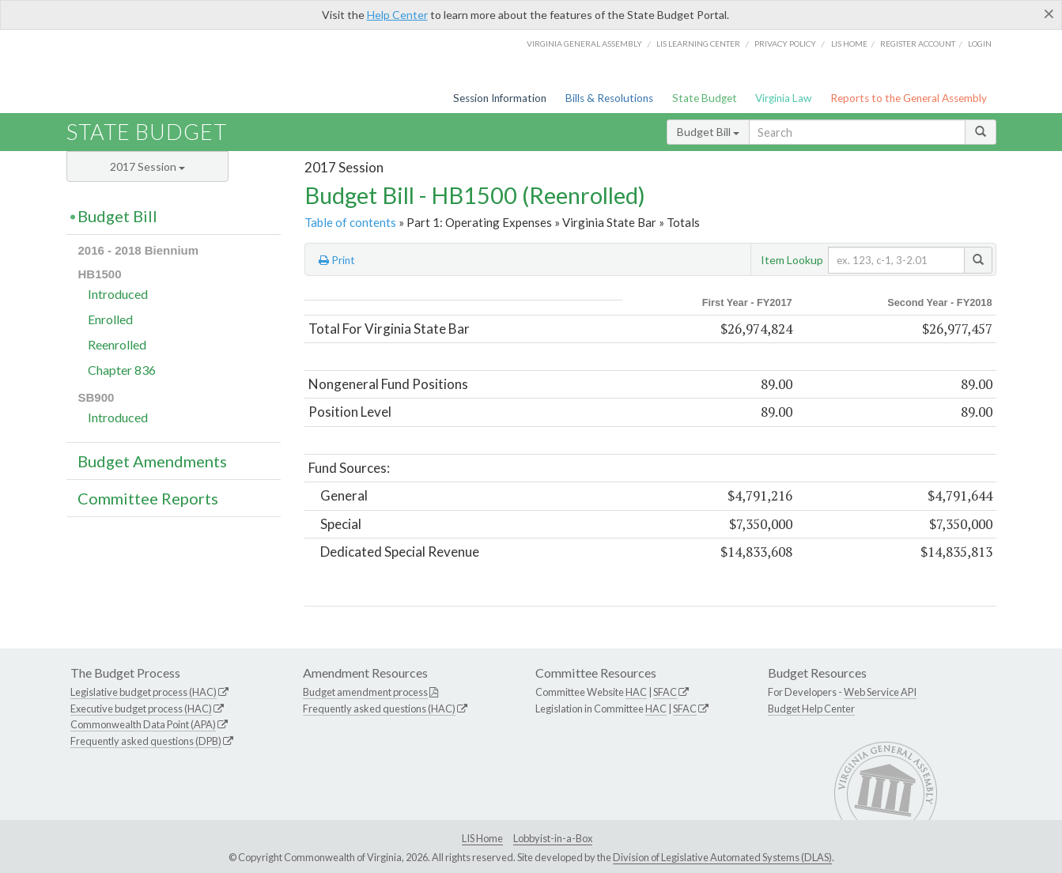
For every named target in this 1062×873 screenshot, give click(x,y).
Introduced (118, 293)
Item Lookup (792, 259)
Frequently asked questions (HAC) (379, 708)
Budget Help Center (811, 708)
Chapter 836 (122, 369)
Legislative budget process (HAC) (143, 692)
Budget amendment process (365, 692)
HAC (636, 692)
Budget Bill (708, 131)
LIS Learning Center (698, 43)
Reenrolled (117, 344)
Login (980, 43)
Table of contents (350, 222)
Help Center (397, 14)
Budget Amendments (152, 461)
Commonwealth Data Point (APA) (143, 724)
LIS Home (482, 838)
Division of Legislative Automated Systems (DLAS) (722, 857)
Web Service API (880, 692)
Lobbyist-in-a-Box (552, 838)
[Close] (1049, 13)
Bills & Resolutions (609, 98)
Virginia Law (783, 98)
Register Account (917, 43)
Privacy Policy (785, 43)
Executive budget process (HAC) (141, 708)
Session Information (499, 98)
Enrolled (110, 319)
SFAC (665, 692)
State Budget (704, 98)
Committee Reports (147, 498)
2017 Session (147, 166)
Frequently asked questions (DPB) (145, 741)
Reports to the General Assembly (908, 98)
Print (337, 260)
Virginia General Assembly (584, 43)
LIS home (849, 43)
